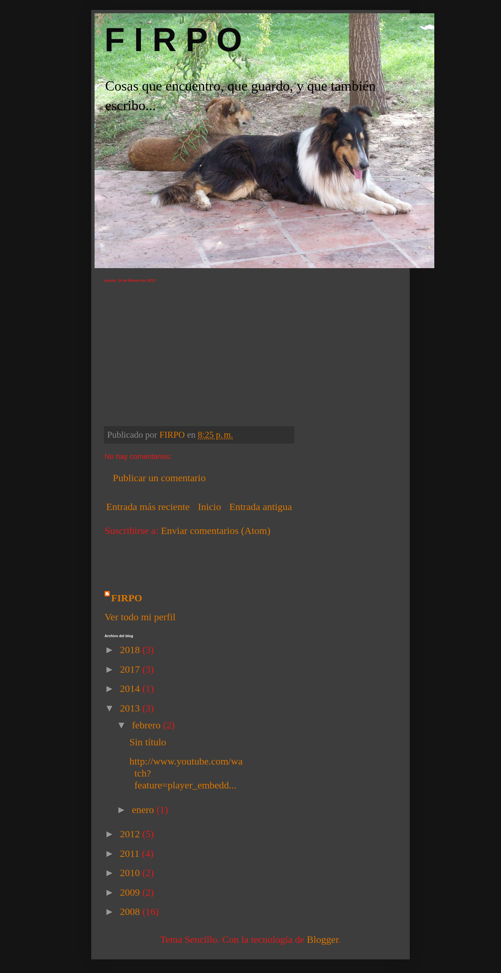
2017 (131, 669)
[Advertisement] (143, 557)
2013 (131, 708)
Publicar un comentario (159, 477)
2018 (131, 649)
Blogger (322, 939)
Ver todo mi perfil (140, 616)
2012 (131, 833)
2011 (131, 853)
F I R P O (173, 39)
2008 (131, 911)
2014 (131, 688)
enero (144, 809)
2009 (131, 892)
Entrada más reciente (148, 506)
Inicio (209, 506)
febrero (147, 724)
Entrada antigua (260, 506)
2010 (131, 872)
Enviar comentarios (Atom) (215, 530)
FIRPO (126, 597)
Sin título (147, 741)
